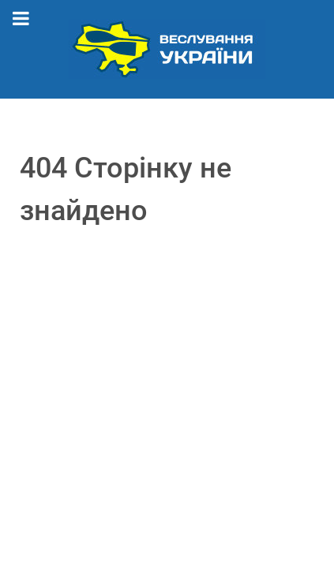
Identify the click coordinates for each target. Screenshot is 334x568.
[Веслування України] (167, 48)
